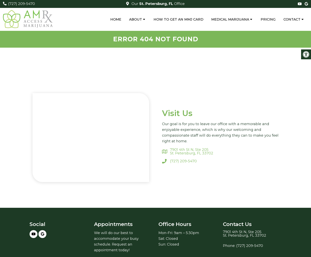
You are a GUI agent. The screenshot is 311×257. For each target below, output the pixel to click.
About (135, 19)
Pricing (268, 19)
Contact (291, 19)
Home (115, 19)
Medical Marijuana (230, 19)
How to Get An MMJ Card (178, 19)
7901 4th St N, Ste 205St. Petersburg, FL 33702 (191, 151)
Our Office (158, 4)
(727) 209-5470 (21, 4)
